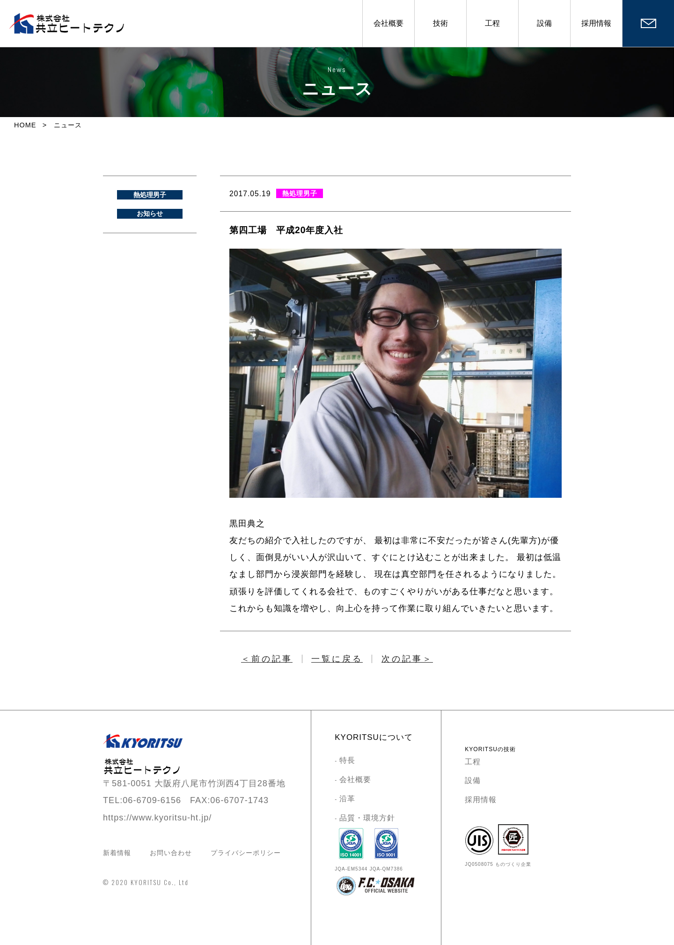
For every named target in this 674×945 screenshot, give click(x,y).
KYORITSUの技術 (490, 749)
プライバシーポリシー (246, 852)
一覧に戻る (337, 659)
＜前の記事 (267, 659)
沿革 (347, 799)
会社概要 (388, 23)
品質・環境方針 (367, 818)
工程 (492, 23)
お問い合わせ (171, 852)
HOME (25, 125)
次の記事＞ (407, 659)
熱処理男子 (149, 195)
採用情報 (596, 23)
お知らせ (150, 213)
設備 (544, 23)
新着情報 (117, 852)
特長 (347, 760)
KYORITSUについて (373, 737)
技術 (440, 23)
